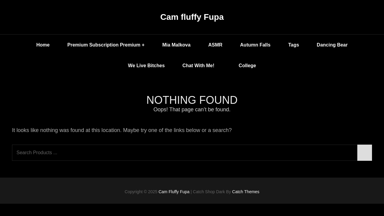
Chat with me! (202, 65)
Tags (293, 44)
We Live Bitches (146, 65)
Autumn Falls (255, 44)
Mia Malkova (176, 44)
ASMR (215, 44)
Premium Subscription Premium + (105, 44)
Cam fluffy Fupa (192, 17)
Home (43, 44)
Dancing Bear (332, 44)
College (247, 65)
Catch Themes (246, 191)
